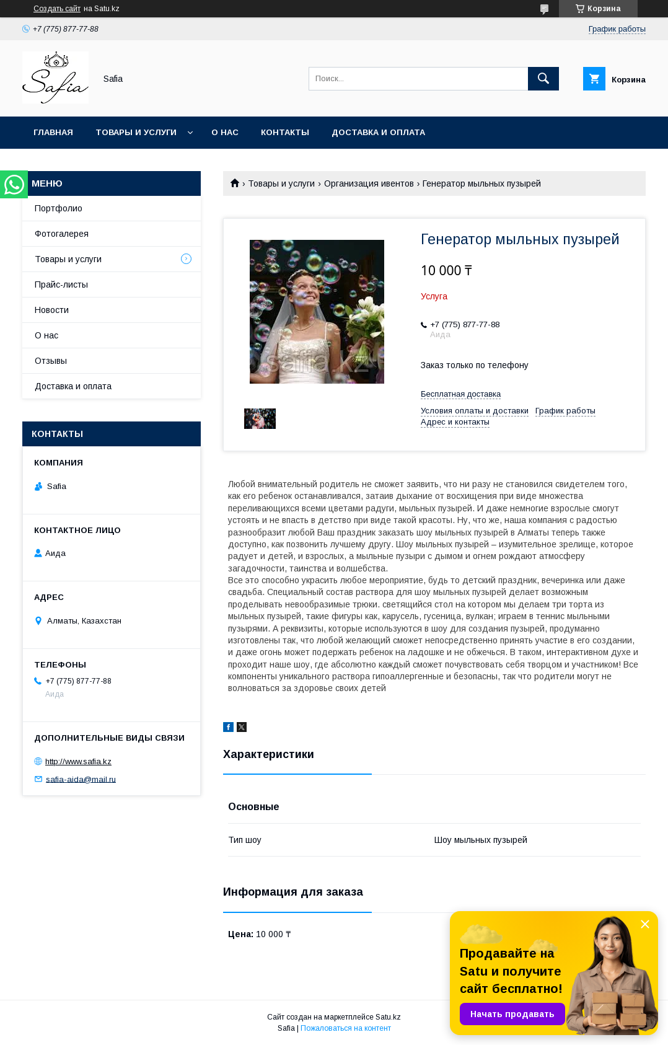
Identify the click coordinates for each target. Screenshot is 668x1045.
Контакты (285, 132)
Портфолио (58, 208)
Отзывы (51, 361)
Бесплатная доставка (461, 394)
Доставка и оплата (378, 132)
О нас (225, 132)
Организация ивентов (369, 183)
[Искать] (543, 78)
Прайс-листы (61, 284)
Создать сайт (57, 8)
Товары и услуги (136, 132)
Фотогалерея (62, 234)
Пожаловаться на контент (346, 1028)
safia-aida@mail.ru (81, 778)
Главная (53, 132)
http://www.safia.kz (78, 761)
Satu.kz (388, 1017)
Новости (52, 310)
